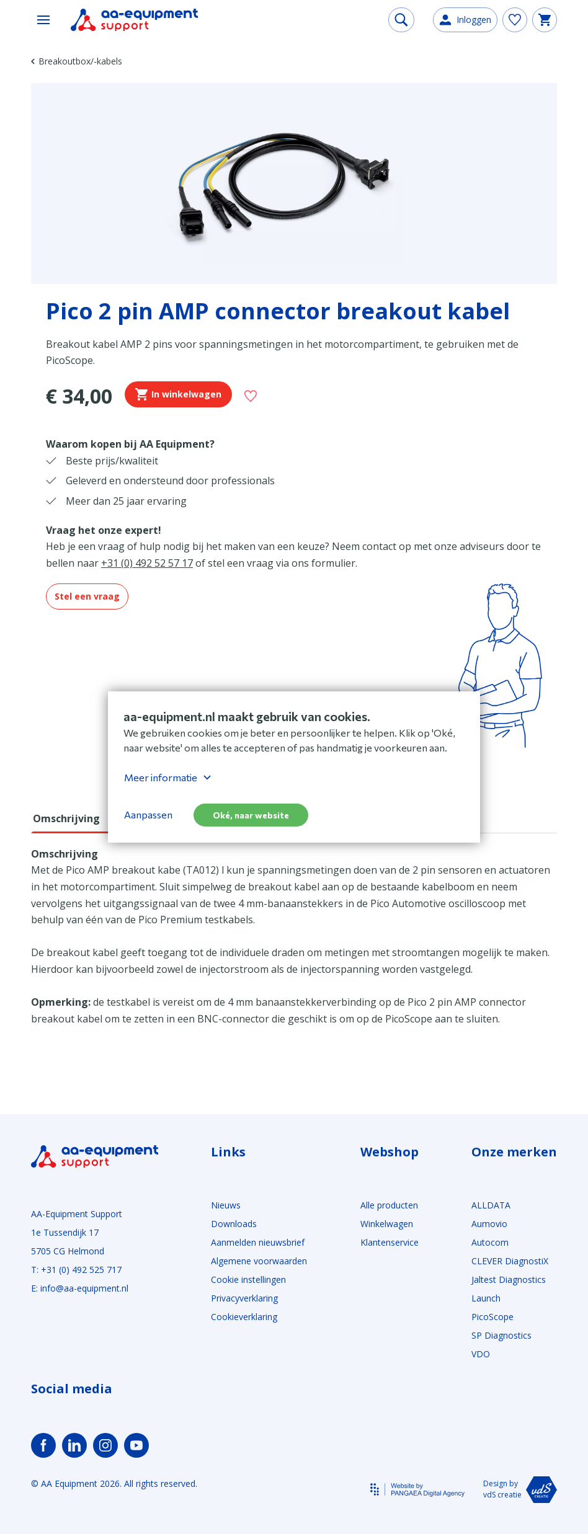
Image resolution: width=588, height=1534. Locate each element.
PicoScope (492, 1317)
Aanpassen (148, 814)
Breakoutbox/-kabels (76, 61)
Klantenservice (389, 1242)
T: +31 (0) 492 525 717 (76, 1269)
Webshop (389, 1152)
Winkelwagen (386, 1224)
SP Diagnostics (501, 1335)
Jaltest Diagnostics (508, 1279)
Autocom (490, 1242)
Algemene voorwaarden (259, 1261)
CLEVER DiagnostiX (509, 1261)
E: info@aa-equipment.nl (79, 1288)
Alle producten (389, 1205)
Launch (486, 1298)
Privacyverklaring (244, 1298)
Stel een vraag (87, 596)
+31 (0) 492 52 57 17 (147, 563)
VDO (480, 1354)
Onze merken (514, 1152)
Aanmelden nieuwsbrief (258, 1242)
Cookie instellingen (248, 1279)
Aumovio (489, 1224)
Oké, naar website (251, 815)
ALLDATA (490, 1205)
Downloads (234, 1224)
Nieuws (226, 1205)
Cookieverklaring (244, 1317)
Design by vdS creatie (520, 1489)
